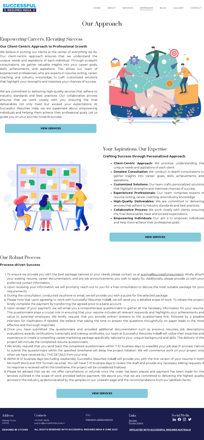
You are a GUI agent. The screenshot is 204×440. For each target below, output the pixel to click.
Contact (195, 8)
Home (97, 8)
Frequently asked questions (99, 419)
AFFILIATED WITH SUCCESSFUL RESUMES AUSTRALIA (160, 429)
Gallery (178, 8)
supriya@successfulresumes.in (162, 274)
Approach (146, 8)
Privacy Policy (136, 423)
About (111, 8)
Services (127, 8)
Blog (163, 8)
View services (51, 128)
